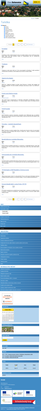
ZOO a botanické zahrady (10, 37)
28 (4, 320)
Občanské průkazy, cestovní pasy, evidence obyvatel (11, 282)
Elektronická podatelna (5, 249)
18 (11, 317)
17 (9, 317)
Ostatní (7, 32)
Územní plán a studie (5, 209)
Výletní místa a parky (10, 36)
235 (27, 44)
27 (3, 320)
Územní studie (5, 213)
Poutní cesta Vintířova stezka (9, 93)
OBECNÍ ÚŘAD (4, 231)
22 (6, 318)
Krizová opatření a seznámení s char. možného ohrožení (11, 247)
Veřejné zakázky (4, 259)
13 (3, 317)
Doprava (7, 28)
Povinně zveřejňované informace (7, 240)
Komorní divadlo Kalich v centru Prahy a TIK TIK (14, 184)
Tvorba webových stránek (11, 409)
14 (4, 317)
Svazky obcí (3, 223)
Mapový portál (3, 221)
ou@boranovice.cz (8, 388)
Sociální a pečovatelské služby (6, 285)
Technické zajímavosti (10, 35)
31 (4, 314)
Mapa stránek (21, 407)
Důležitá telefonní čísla (5, 206)
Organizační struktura (5, 238)
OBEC (2, 204)
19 (12, 317)
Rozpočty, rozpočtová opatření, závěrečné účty (10, 254)
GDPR (2, 263)
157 (23, 44)
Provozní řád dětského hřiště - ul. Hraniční (9, 278)
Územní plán (5, 211)
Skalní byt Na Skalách (7, 78)
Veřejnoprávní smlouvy (5, 256)
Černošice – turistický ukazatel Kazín (11, 124)
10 (9, 315)
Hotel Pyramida (6, 109)
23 (8, 318)
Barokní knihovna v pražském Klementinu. (12, 139)
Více (2, 59)
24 (9, 318)
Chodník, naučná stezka (8, 97)
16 (8, 317)
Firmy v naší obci (5, 335)
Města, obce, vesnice (10, 33)
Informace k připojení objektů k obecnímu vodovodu (11, 289)
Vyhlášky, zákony (4, 245)
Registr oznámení (4, 252)
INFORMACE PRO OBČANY (8, 266)
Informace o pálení (4, 280)
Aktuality (32, 18)
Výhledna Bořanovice (5, 219)
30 (3, 314)
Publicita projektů (4, 261)
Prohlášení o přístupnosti (29, 407)
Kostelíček (4, 49)
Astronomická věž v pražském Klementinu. (13, 154)
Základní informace (4, 233)
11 (11, 315)
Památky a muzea (9, 31)
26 (12, 318)
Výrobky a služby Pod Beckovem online (8, 287)
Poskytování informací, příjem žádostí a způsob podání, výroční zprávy (14, 242)
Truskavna (4, 64)
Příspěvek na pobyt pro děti (6, 273)
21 (4, 318)
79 (20, 44)
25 (11, 318)
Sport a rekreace (9, 29)
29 (6, 320)
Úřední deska (3, 235)
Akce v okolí (3, 226)
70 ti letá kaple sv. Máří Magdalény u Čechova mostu (15, 170)
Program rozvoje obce (5, 216)
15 (6, 317)
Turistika (2, 228)
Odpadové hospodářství (5, 269)
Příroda (7, 27)
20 (3, 318)
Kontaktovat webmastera (14, 407)
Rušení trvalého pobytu (5, 276)
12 (12, 315)
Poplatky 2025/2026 (4, 271)
